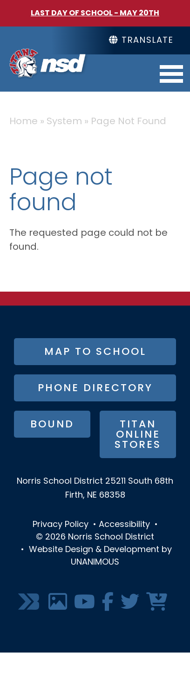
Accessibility (124, 524)
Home (23, 122)
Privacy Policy (60, 524)
